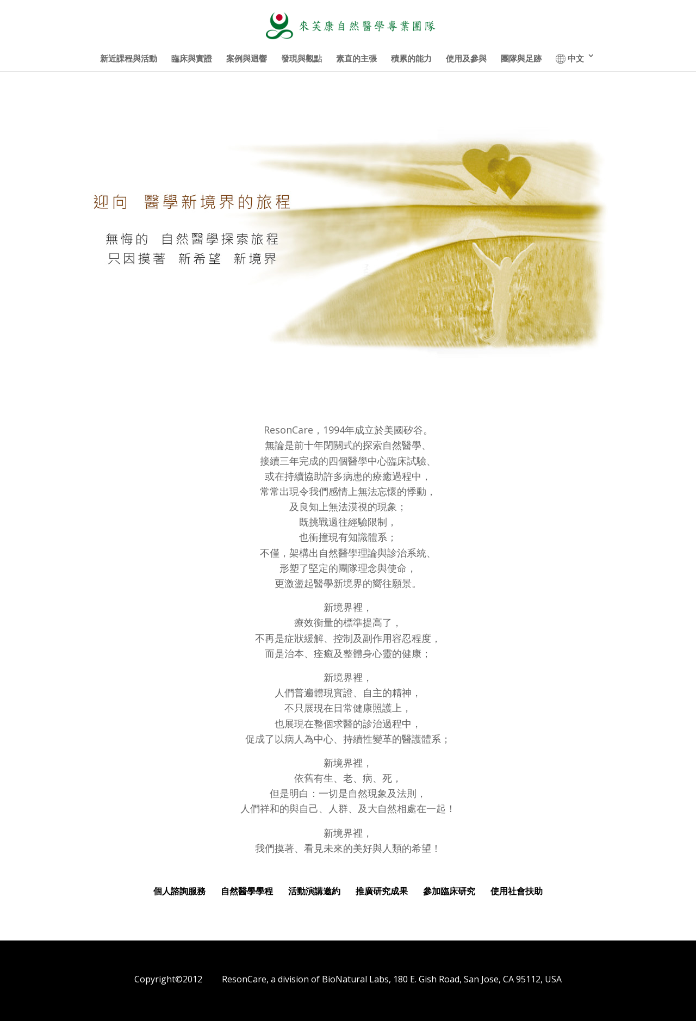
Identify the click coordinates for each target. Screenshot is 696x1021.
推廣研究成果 (385, 891)
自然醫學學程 (250, 891)
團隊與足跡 (521, 59)
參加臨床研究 (450, 891)
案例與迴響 (246, 59)
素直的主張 (356, 59)
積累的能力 (411, 59)
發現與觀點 (301, 59)
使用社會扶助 (516, 891)
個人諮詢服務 (179, 891)
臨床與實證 (191, 59)
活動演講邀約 (314, 891)
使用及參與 (466, 59)
